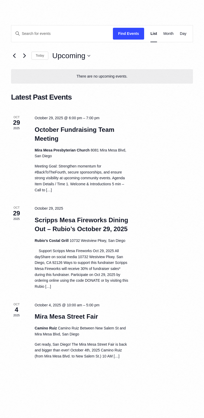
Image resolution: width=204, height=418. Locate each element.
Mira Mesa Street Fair (66, 316)
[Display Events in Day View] (183, 33)
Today (40, 55)
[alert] (102, 76)
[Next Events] (24, 56)
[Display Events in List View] (153, 33)
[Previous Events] (14, 56)
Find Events (128, 33)
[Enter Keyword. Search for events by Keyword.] (62, 33)
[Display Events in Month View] (168, 33)
